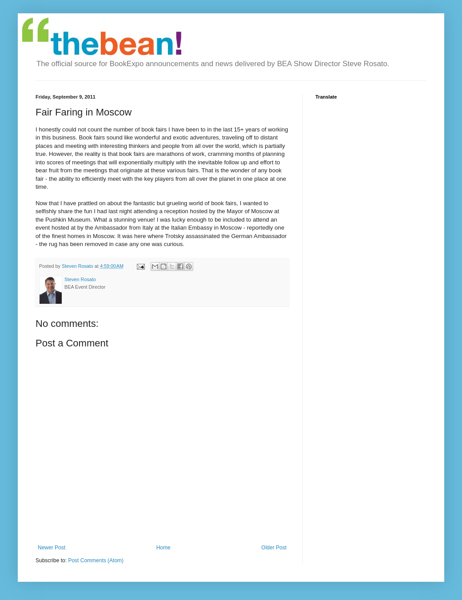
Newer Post (51, 547)
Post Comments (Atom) (95, 560)
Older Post (274, 547)
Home (163, 547)
